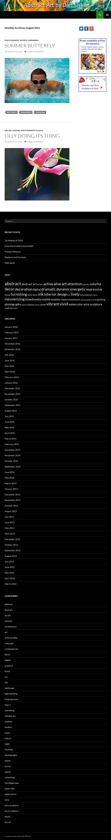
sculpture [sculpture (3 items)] (30, 304)
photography (12, 40)
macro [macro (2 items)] (95, 295)
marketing (9, 710)
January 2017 (11, 338)
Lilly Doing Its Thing (32, 136)
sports (23, 40)
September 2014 (12, 466)
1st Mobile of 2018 (14, 240)
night (7, 744)
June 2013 (10, 522)
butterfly (12, 112)
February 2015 (12, 444)
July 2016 (9, 355)
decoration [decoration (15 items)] (23, 289)
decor (7, 654)
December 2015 (12, 388)
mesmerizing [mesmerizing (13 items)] (15, 299)
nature (16, 130)
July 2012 (9, 561)
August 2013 (11, 511)
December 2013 (12, 494)
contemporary (11, 649)
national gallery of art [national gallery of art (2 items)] (88, 300)
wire (7, 799)
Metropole (10, 262)
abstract (9, 604)
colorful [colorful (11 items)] (95, 284)
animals (8, 621)
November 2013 (12, 500)
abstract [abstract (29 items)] (13, 283)
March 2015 (10, 438)
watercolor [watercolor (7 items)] (75, 304)
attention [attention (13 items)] (74, 284)
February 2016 (12, 377)
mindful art (10, 716)
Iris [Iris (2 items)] (69, 295)
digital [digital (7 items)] (37, 289)
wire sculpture (12, 805)
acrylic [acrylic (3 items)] (40, 284)
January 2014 (11, 489)
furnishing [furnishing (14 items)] (19, 294)
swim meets (26, 112)
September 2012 (12, 550)
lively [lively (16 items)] (75, 294)
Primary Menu (107, 15)
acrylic (8, 615)
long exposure (11, 699)
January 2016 (11, 382)
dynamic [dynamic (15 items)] (63, 289)
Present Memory (13, 251)
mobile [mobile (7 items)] (45, 299)
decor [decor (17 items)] (9, 289)
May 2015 (9, 427)
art (6, 632)
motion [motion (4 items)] (64, 299)
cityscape (9, 643)
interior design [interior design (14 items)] (56, 294)
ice (6, 677)
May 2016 (9, 366)
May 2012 (9, 572)
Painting (9, 749)
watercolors (10, 794)
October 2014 (11, 461)
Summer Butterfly (30, 45)
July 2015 (9, 416)
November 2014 (12, 455)
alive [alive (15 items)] (57, 284)
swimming (33, 40)
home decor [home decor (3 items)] (32, 295)
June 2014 (10, 472)
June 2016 (10, 360)
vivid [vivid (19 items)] (64, 303)
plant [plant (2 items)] (24, 305)
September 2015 (12, 405)
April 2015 (10, 433)
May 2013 (9, 528)
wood (7, 816)
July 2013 (9, 517)
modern (8, 727)
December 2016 (12, 343)
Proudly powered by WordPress (17, 836)
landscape (9, 688)
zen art (8, 822)
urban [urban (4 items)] (43, 304)
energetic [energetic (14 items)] (78, 289)
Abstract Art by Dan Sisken (21, 15)
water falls (10, 788)
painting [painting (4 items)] (101, 299)
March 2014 (10, 483)
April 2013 (10, 533)
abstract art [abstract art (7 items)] (29, 284)
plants (39, 130)
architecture (11, 626)
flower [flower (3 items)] (7, 295)
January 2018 (11, 327)
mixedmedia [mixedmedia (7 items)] (33, 299)
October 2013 (11, 505)
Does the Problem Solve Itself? (19, 246)
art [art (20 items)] (64, 283)
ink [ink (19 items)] (41, 294)
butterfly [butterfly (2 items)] (86, 285)
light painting (11, 693)
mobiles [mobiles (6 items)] (55, 299)
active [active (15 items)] (48, 284)
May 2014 (9, 477)
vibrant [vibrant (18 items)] (52, 304)
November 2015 (12, 394)
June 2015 (10, 422)
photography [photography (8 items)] (13, 304)
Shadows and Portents (15, 257)
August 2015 (11, 410)
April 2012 (10, 578)
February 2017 (12, 332)
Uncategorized (12, 783)
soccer (8, 766)
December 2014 (12, 449)
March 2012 (10, 584)
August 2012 (11, 556)
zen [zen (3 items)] (11, 308)
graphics (9, 665)
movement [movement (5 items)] (74, 299)
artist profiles (11, 637)
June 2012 (10, 567)
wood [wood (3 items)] (7, 308)
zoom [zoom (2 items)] (15, 308)
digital (8, 660)
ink (6, 682)
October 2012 (11, 544)
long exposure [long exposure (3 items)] (86, 295)
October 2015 (11, 399)
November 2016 (12, 349)
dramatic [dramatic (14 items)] (48, 289)
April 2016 (10, 371)
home (7, 671)
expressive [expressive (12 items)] (94, 289)
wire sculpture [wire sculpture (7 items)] (92, 304)
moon (7, 732)
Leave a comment (35, 51)
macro (8, 130)
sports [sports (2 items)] (37, 305)
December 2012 (12, 539)
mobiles (8, 721)
